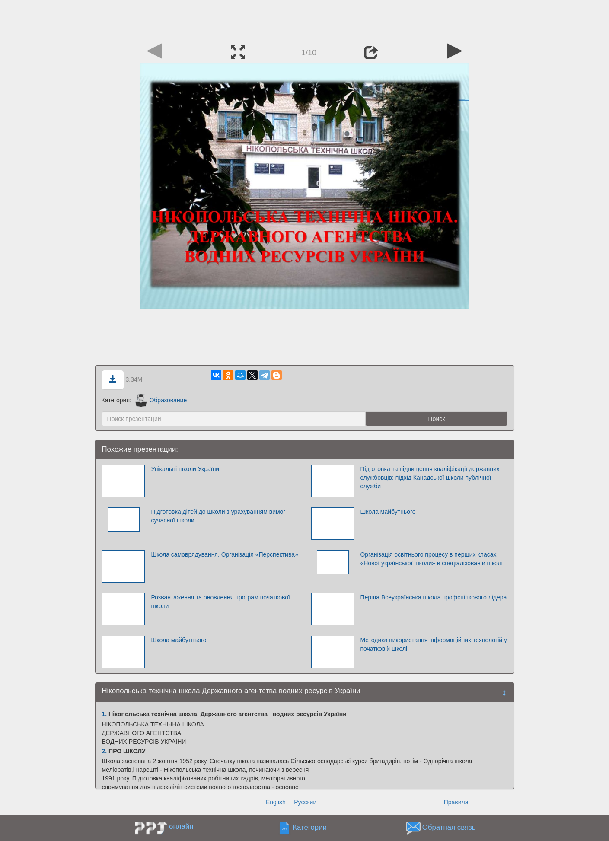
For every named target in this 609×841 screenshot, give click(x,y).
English (276, 802)
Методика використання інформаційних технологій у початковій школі (433, 644)
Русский (305, 802)
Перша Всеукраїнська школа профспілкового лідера (433, 597)
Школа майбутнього (387, 511)
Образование (161, 400)
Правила (456, 802)
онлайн (181, 826)
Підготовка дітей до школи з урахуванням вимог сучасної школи (218, 516)
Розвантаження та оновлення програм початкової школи (220, 601)
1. (104, 713)
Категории (310, 828)
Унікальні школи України (185, 468)
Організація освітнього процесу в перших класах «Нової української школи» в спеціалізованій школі (431, 559)
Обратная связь (449, 828)
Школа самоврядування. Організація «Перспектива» (224, 554)
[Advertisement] (304, 19)
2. (104, 751)
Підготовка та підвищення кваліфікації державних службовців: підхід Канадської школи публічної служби (429, 477)
